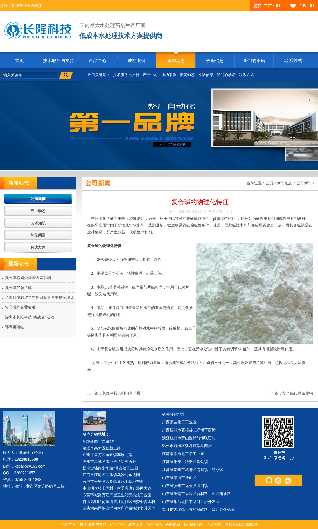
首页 (19, 60)
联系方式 (293, 60)
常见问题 (38, 235)
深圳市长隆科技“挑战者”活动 (29, 317)
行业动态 (38, 211)
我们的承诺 (254, 60)
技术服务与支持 (58, 60)
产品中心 (98, 60)
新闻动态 (176, 60)
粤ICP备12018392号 (241, 524)
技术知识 (38, 223)
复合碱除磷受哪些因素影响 (28, 277)
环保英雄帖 (14, 327)
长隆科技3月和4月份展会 (123, 393)
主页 (269, 183)
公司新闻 (38, 199)
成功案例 (137, 60)
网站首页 (68, 524)
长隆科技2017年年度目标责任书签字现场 (39, 297)
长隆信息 (215, 60)
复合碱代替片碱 (18, 287)
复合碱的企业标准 (20, 307)
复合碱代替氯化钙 (297, 393)
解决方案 (38, 247)
